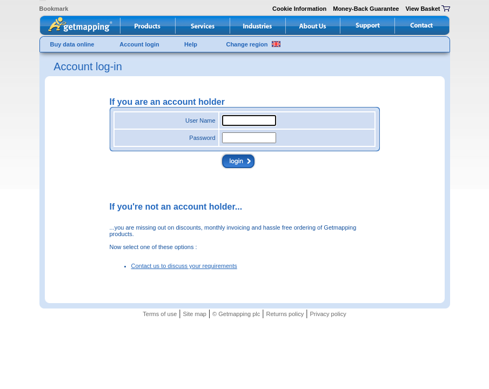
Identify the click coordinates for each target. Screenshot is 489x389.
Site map (194, 314)
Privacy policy (328, 314)
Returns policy (285, 314)
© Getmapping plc (236, 314)
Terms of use (160, 314)
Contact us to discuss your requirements (184, 266)
